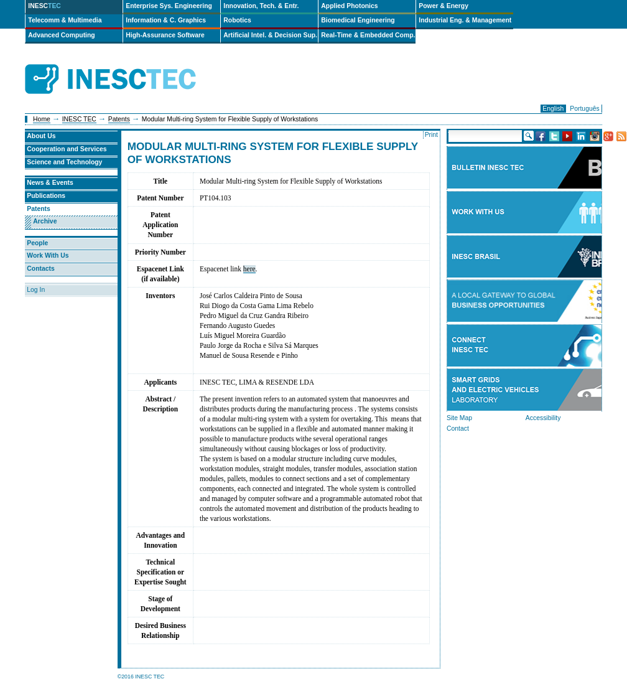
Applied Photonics (349, 5)
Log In (36, 289)
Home (41, 119)
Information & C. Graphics (166, 20)
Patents (119, 119)
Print (431, 134)
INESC (44, 5)
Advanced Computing (61, 35)
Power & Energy (443, 5)
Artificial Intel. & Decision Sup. (270, 35)
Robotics (237, 20)
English (553, 108)
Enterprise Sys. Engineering (169, 5)
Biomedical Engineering (357, 20)
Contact (458, 428)
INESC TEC (79, 119)
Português (584, 108)
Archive (45, 221)
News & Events (50, 182)
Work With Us (47, 255)
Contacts (40, 268)
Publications (46, 195)
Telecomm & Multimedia (64, 20)
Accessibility (543, 418)
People (37, 243)
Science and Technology (64, 162)
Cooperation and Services (66, 149)
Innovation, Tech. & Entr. (261, 5)
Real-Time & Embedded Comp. (368, 35)
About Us (41, 136)
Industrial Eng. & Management (465, 20)
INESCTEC (124, 65)
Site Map (459, 418)
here (249, 269)
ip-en (228, 79)
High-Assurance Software (165, 35)
